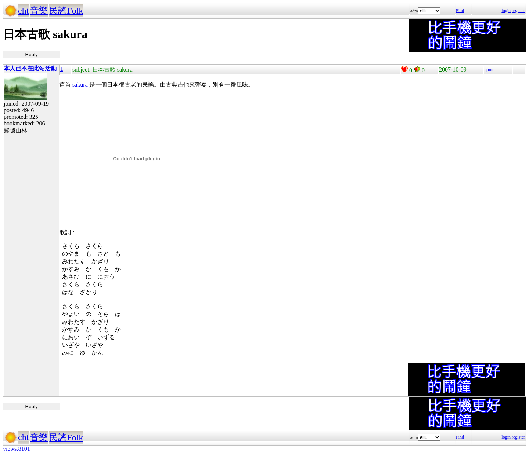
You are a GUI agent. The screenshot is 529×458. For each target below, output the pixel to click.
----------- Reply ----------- (31, 54)
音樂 (39, 10)
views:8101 (16, 449)
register (518, 10)
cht (23, 10)
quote (489, 69)
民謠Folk (66, 10)
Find (460, 10)
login (506, 10)
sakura (80, 84)
